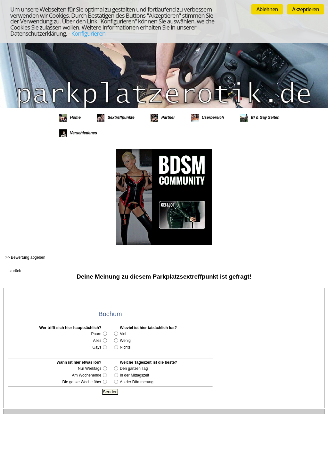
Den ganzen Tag (134, 368)
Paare (96, 334)
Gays (96, 347)
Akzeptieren (305, 9)
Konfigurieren (88, 33)
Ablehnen (267, 9)
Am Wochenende (87, 375)
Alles (97, 340)
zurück (15, 271)
